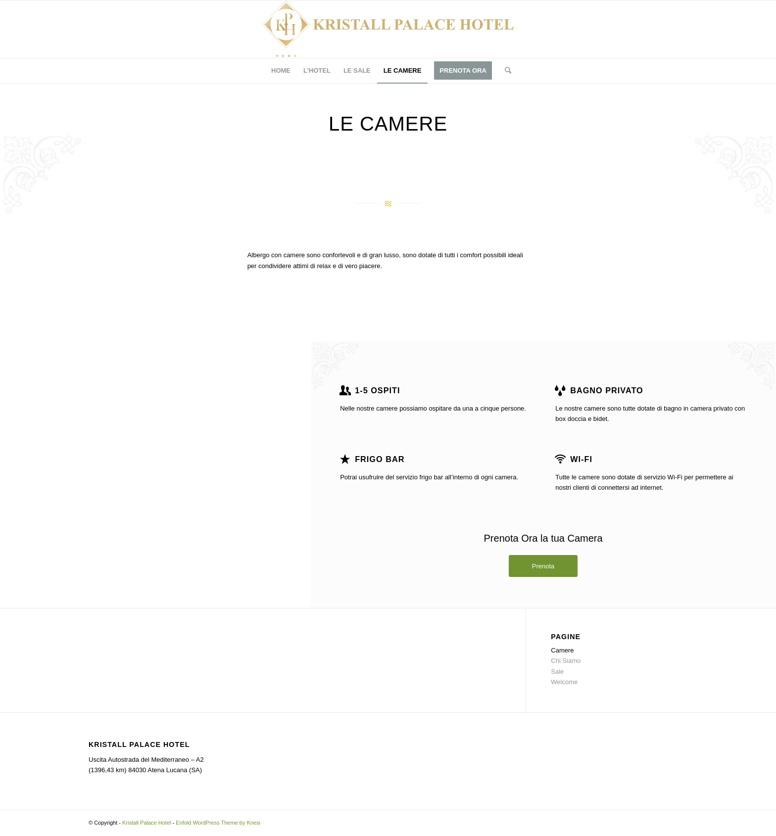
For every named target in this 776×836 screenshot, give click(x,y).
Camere (562, 650)
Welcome (564, 682)
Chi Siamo (566, 660)
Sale (557, 671)
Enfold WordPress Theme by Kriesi (218, 823)
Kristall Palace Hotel (146, 823)
